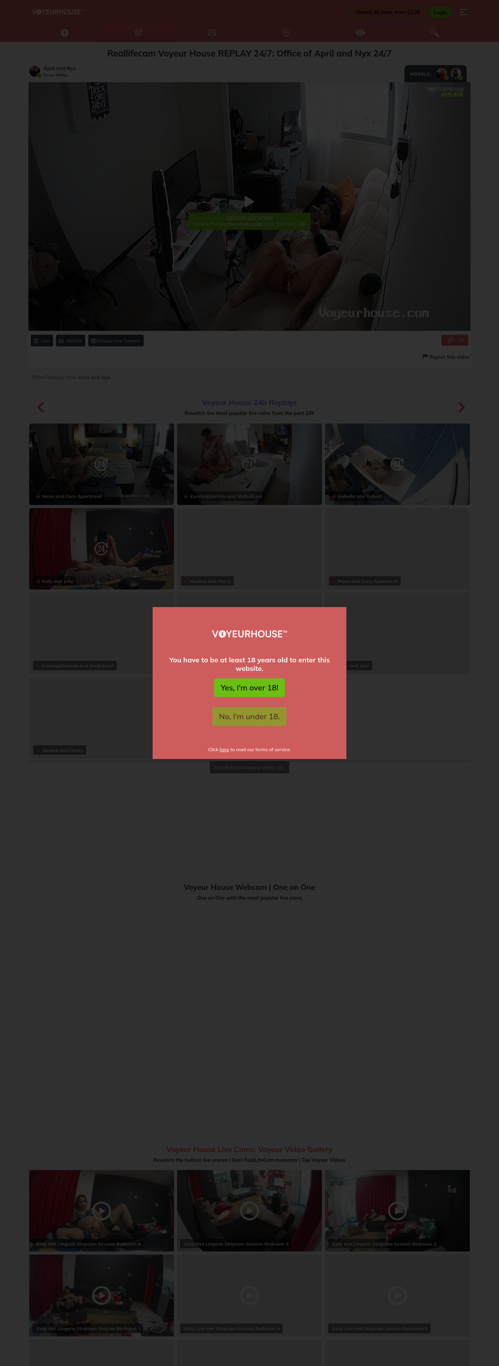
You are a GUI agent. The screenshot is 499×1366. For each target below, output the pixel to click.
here (224, 749)
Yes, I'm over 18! (249, 687)
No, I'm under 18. (249, 716)
